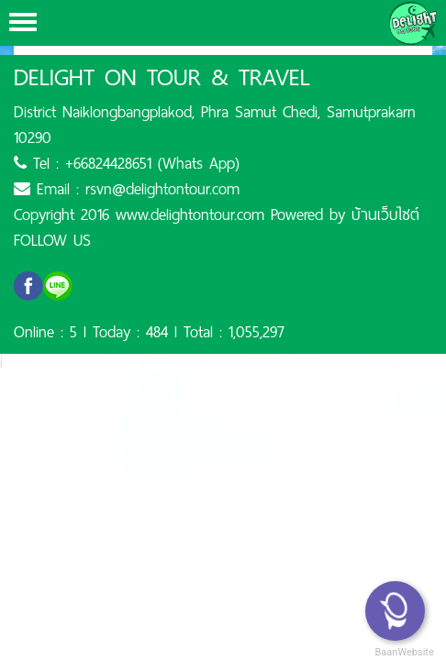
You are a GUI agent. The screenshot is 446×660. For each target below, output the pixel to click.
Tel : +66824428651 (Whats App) (127, 163)
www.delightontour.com (190, 214)
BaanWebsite (402, 652)
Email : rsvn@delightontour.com (127, 189)
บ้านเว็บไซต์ (385, 214)
